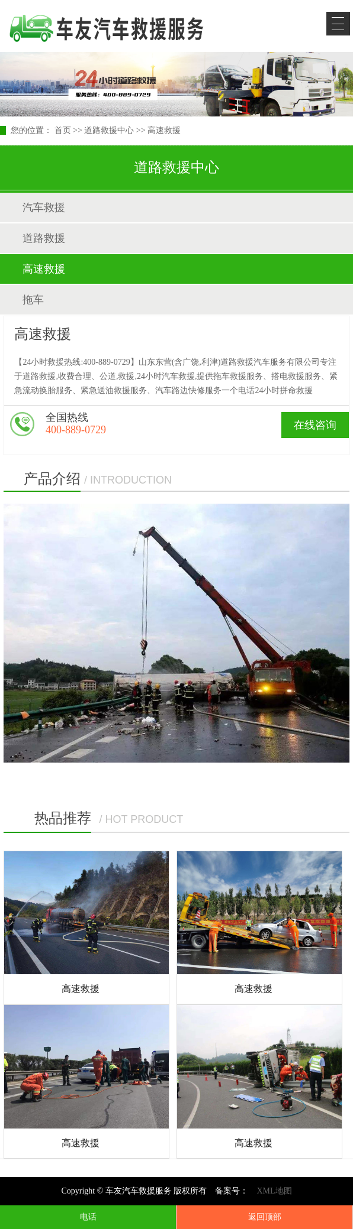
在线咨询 (315, 425)
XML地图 (273, 1190)
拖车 (33, 300)
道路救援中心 (109, 130)
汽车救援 (44, 207)
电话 (88, 1216)
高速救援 (164, 130)
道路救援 (44, 238)
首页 (62, 130)
